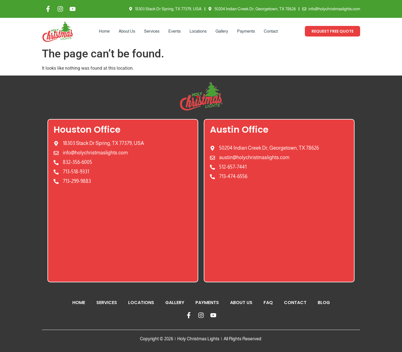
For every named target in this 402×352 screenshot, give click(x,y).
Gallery (222, 31)
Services (151, 31)
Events (174, 31)
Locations (198, 31)
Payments (246, 31)
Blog (324, 302)
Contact (271, 31)
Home (104, 31)
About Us (127, 31)
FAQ (268, 302)
